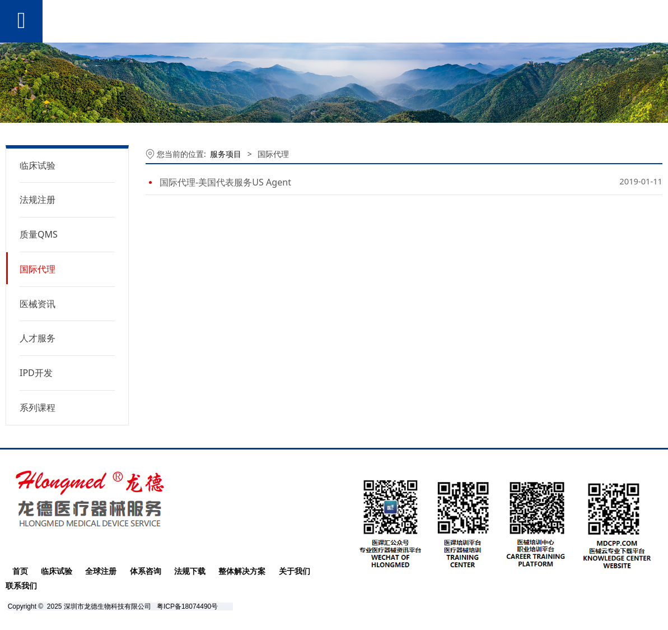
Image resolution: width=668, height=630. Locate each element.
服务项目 (225, 154)
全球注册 (100, 571)
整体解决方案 (241, 571)
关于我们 (294, 571)
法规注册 (37, 199)
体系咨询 (145, 571)
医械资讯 (37, 304)
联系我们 (21, 585)
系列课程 (37, 407)
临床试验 (37, 165)
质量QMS (39, 234)
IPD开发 (36, 373)
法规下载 (189, 571)
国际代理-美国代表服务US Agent (225, 182)
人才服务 (37, 338)
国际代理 (37, 269)
